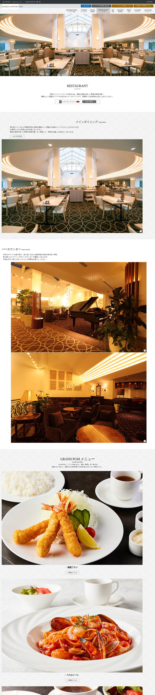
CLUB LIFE (131, 10)
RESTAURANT (87, 10)
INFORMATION (55, 10)
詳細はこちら (37, 237)
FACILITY (104, 10)
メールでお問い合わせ (85, 6)
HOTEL (76, 10)
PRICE (112, 10)
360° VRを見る (66, 136)
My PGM (70, 6)
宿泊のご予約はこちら (127, 6)
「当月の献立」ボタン (62, 463)
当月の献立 (89, 102)
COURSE (67, 10)
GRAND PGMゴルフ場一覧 (53, 2)
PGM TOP (133, 2)
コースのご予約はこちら (106, 6)
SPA (96, 10)
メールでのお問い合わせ (100, 674)
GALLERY (121, 10)
